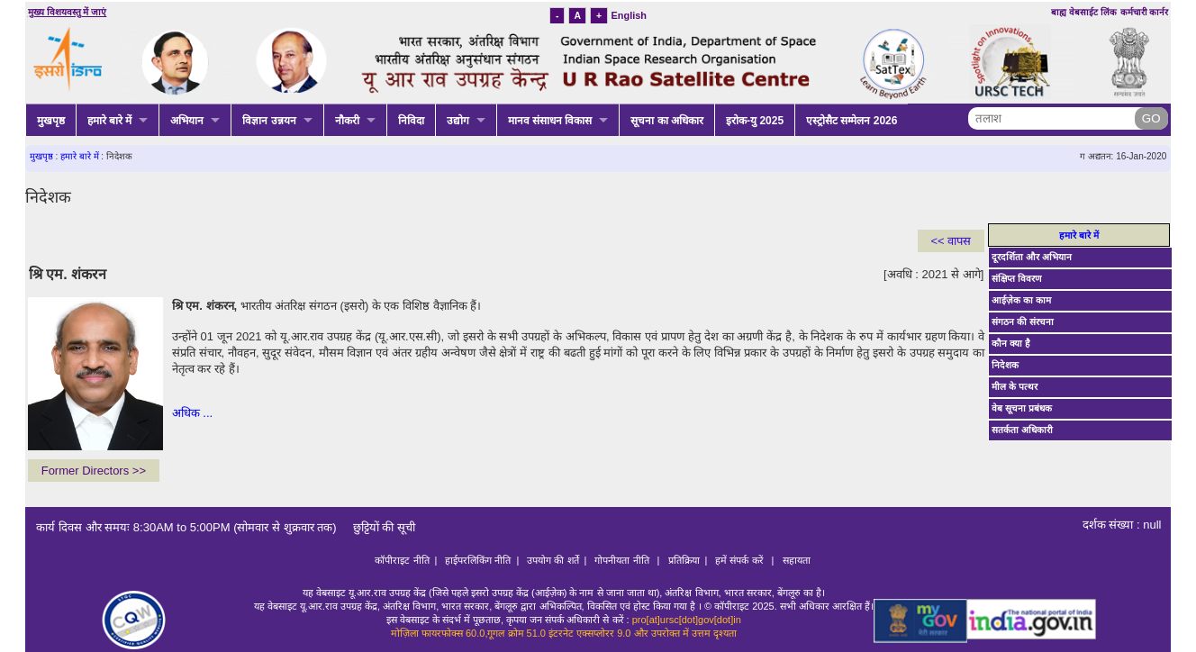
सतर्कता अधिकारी (1022, 430)
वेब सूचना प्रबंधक (1022, 408)
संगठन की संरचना (1023, 322)
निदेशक (1005, 365)
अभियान (187, 120)
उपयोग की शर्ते (552, 560)
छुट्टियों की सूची (377, 527)
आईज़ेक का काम (1021, 300)
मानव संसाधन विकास (550, 120)
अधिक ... (192, 413)
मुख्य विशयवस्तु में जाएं (67, 12)
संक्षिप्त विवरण (1017, 279)
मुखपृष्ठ (51, 120)
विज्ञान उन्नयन (268, 120)
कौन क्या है (1011, 344)
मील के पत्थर (1014, 387)
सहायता (797, 560)
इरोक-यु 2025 (755, 120)
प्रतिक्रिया (684, 560)
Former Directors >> (93, 470)
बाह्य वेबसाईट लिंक (1084, 12)
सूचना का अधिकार (666, 120)
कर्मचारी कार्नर (1144, 12)
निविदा (411, 120)
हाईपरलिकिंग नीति (478, 560)
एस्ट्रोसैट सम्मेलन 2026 (851, 120)
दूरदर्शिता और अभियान (1032, 257)
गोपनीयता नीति (622, 560)
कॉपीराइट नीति (402, 560)
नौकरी (347, 120)
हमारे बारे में (109, 120)
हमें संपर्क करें (740, 560)
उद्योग (458, 120)
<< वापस (951, 241)
